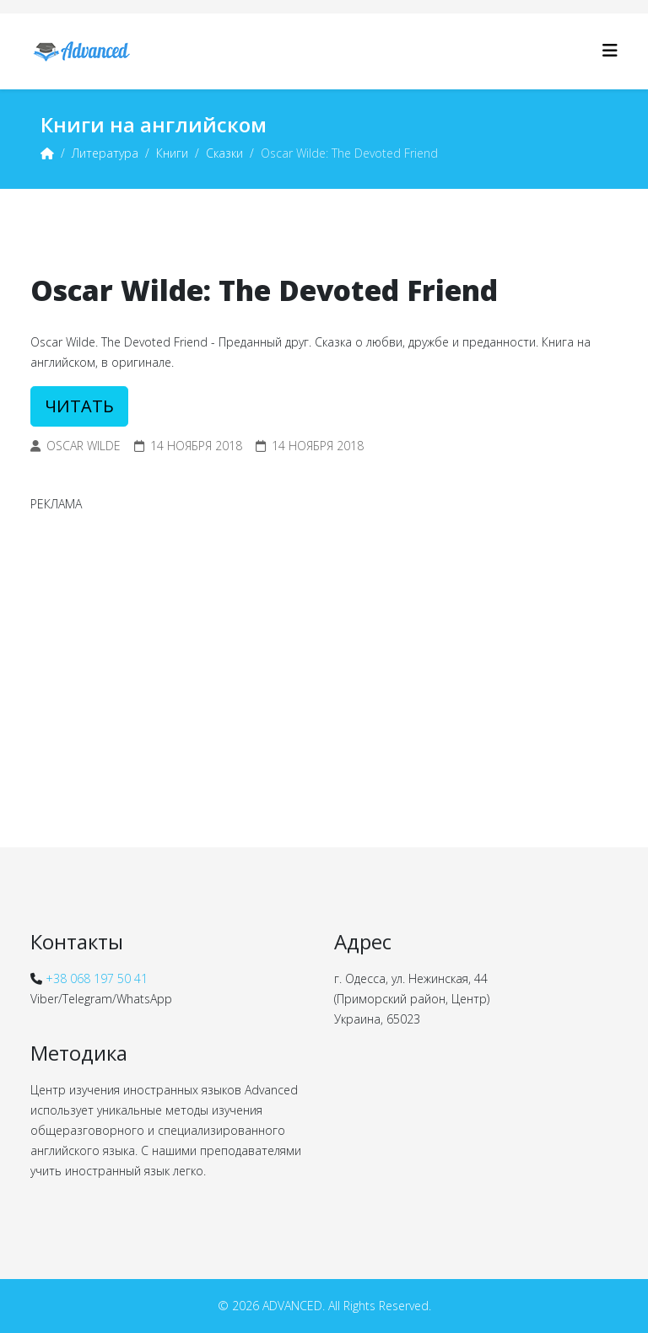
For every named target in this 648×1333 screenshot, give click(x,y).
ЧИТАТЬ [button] (79, 406)
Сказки (224, 153)
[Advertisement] (324, 645)
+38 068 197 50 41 (97, 978)
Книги (172, 153)
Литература (105, 153)
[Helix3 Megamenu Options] (610, 50)
